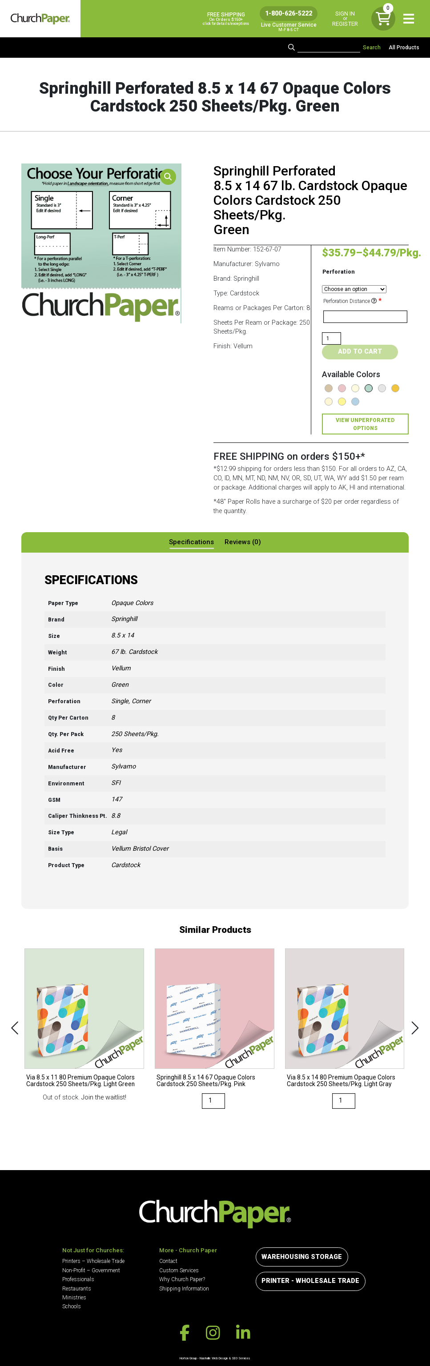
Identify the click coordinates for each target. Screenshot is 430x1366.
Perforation (338, 272)
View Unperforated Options (365, 424)
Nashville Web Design (214, 1358)
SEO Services (241, 1358)
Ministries (74, 1297)
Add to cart (360, 351)
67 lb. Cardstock (134, 652)
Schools (71, 1306)
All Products (404, 47)
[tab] (191, 542)
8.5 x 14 (122, 635)
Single (120, 701)
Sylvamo (123, 766)
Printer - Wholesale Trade (310, 1281)
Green (120, 685)
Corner (141, 701)
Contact (168, 1261)
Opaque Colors (132, 603)
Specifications (191, 542)
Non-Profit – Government (91, 1270)
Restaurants (76, 1289)
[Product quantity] (332, 338)
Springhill (124, 619)
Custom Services (179, 1270)
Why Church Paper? (182, 1279)
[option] (84, 1025)
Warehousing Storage (301, 1257)
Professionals (78, 1279)
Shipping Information (184, 1289)
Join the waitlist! (103, 1097)
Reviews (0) (243, 542)
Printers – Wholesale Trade (93, 1261)
